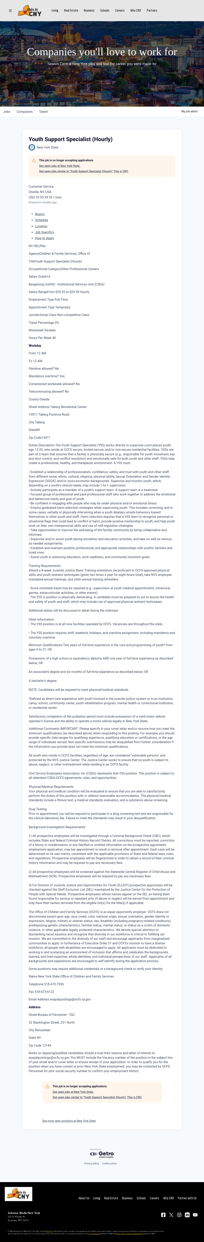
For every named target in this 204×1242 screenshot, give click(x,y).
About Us (84, 1198)
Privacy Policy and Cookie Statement (128, 1234)
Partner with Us (187, 1198)
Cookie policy (109, 1163)
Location (41, 226)
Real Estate (71, 10)
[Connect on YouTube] (195, 1215)
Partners (152, 10)
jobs (6, 112)
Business (89, 10)
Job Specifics (44, 232)
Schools (104, 10)
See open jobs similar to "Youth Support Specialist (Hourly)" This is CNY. (83, 171)
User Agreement (94, 1234)
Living (55, 10)
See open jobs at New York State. (59, 165)
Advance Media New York (24, 1213)
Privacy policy (91, 1163)
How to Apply (44, 238)
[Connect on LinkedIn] (187, 1215)
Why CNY (135, 10)
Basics (39, 214)
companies (25, 112)
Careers (120, 10)
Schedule (41, 220)
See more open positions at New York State (69, 1120)
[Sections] (10, 10)
